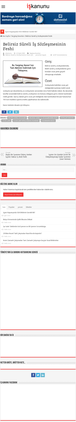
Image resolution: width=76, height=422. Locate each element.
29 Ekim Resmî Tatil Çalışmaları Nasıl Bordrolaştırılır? (22, 233)
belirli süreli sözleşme (17, 118)
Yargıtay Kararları (17, 36)
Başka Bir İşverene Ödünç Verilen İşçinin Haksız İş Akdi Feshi (19, 155)
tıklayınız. (26, 105)
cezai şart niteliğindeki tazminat (26, 121)
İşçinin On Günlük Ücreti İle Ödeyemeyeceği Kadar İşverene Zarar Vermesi (57, 156)
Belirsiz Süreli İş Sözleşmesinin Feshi (43, 118)
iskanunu (8, 53)
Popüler (12, 207)
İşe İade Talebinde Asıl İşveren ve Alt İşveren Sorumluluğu (24, 226)
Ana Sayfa (5, 36)
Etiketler (29, 207)
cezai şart (6, 121)
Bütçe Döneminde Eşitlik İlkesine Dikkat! (17, 219)
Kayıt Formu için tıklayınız (13, 194)
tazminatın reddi (48, 121)
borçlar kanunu (67, 118)
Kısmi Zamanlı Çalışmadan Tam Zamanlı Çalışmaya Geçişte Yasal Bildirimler (31, 240)
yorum (20, 207)
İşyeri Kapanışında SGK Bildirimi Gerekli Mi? (21, 32)
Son (3, 207)
